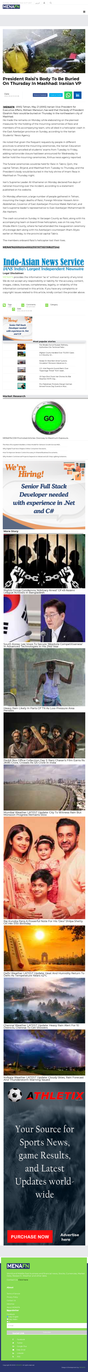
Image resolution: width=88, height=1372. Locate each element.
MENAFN (8, 106)
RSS (16, 1357)
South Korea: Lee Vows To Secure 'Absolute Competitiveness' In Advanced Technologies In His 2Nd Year (43, 645)
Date (6, 94)
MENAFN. (19, 1365)
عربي (37, 3)
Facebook (18, 1339)
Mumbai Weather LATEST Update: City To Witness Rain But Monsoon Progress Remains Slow (42, 813)
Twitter (17, 1343)
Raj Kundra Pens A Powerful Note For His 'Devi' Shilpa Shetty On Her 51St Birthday (43, 922)
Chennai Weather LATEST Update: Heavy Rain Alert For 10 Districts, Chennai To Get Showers (41, 1026)
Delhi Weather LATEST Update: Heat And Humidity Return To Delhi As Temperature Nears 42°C (44, 974)
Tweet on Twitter (56, 95)
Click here (23, 1280)
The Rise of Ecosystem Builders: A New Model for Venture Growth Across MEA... (32, 444)
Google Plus (19, 1346)
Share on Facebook (40, 95)
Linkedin (18, 1353)
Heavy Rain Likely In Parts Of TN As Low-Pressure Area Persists (39, 709)
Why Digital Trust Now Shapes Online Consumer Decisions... (25, 449)
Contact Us (11, 1301)
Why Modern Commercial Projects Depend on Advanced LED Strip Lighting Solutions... (35, 456)
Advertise (10, 1304)
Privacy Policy (12, 1297)
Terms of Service (13, 1294)
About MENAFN (13, 1307)
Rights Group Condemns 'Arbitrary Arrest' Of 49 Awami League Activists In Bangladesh (39, 591)
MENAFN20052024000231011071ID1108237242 (31, 247)
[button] (44, 3)
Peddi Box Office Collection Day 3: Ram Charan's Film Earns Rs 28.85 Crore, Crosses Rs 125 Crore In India (44, 761)
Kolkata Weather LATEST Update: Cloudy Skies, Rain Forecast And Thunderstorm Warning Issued (44, 1078)
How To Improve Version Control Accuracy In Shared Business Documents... (30, 452)
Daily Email (18, 1350)
